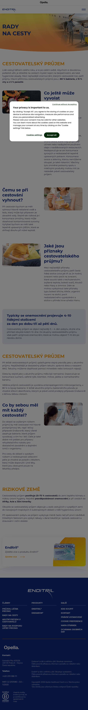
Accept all (52, 135)
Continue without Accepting (64, 104)
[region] (44, 121)
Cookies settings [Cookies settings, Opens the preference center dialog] (34, 135)
